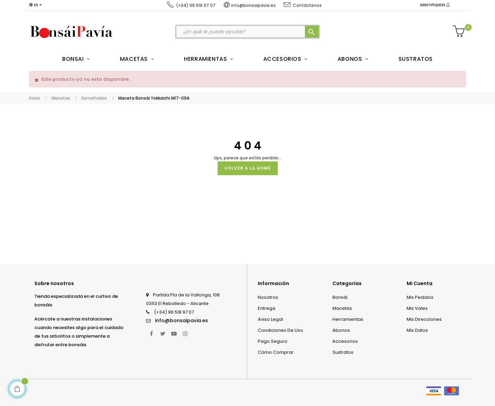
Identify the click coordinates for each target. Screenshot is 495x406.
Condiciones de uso (280, 330)
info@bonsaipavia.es (181, 320)
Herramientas (347, 319)
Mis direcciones (424, 319)
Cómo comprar (276, 352)
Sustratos (342, 352)
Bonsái (340, 297)
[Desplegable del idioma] (35, 5)
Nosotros (268, 297)
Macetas (342, 308)
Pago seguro (272, 341)
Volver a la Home (247, 168)
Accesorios (345, 341)
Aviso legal (270, 319)
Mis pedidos (420, 297)
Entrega (266, 308)
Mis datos (417, 330)
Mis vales (417, 308)
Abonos (341, 330)
